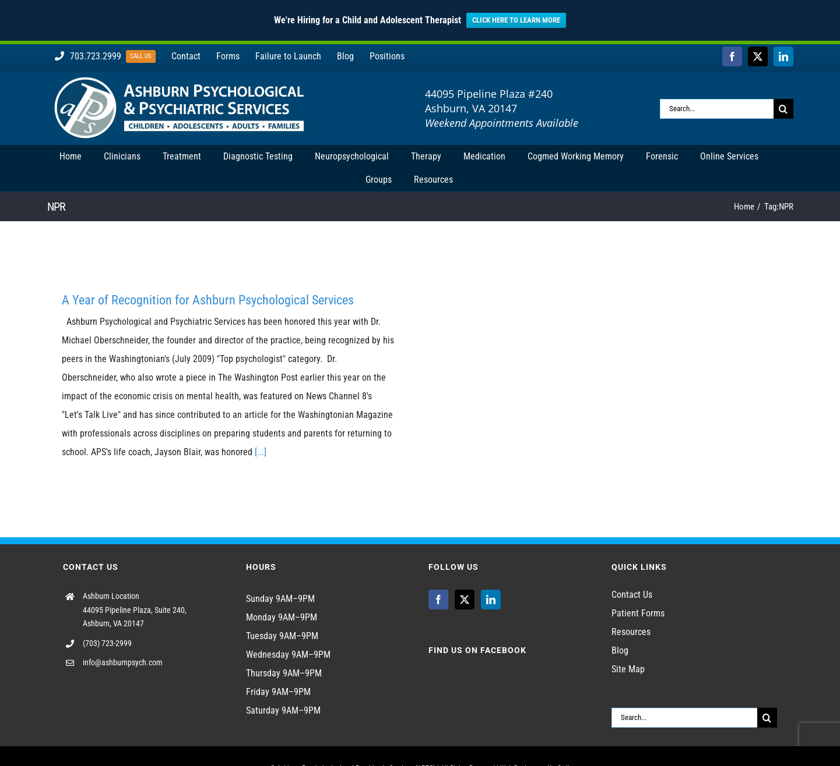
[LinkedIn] (491, 599)
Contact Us (631, 594)
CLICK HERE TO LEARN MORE (516, 20)
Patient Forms (638, 613)
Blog (619, 650)
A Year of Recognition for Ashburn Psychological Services (208, 300)
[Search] (783, 109)
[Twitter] (465, 599)
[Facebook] (438, 599)
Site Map (628, 669)
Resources (631, 631)
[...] (260, 452)
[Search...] (717, 109)
